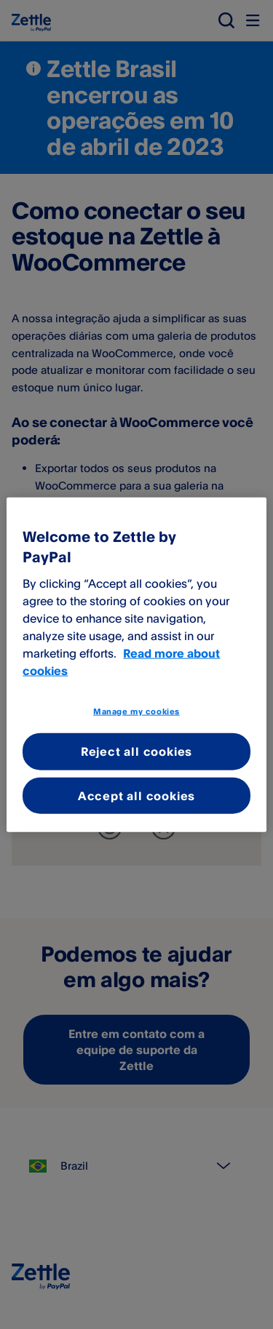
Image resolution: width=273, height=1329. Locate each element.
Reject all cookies (136, 751)
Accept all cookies (136, 795)
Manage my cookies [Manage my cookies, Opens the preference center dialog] (136, 711)
